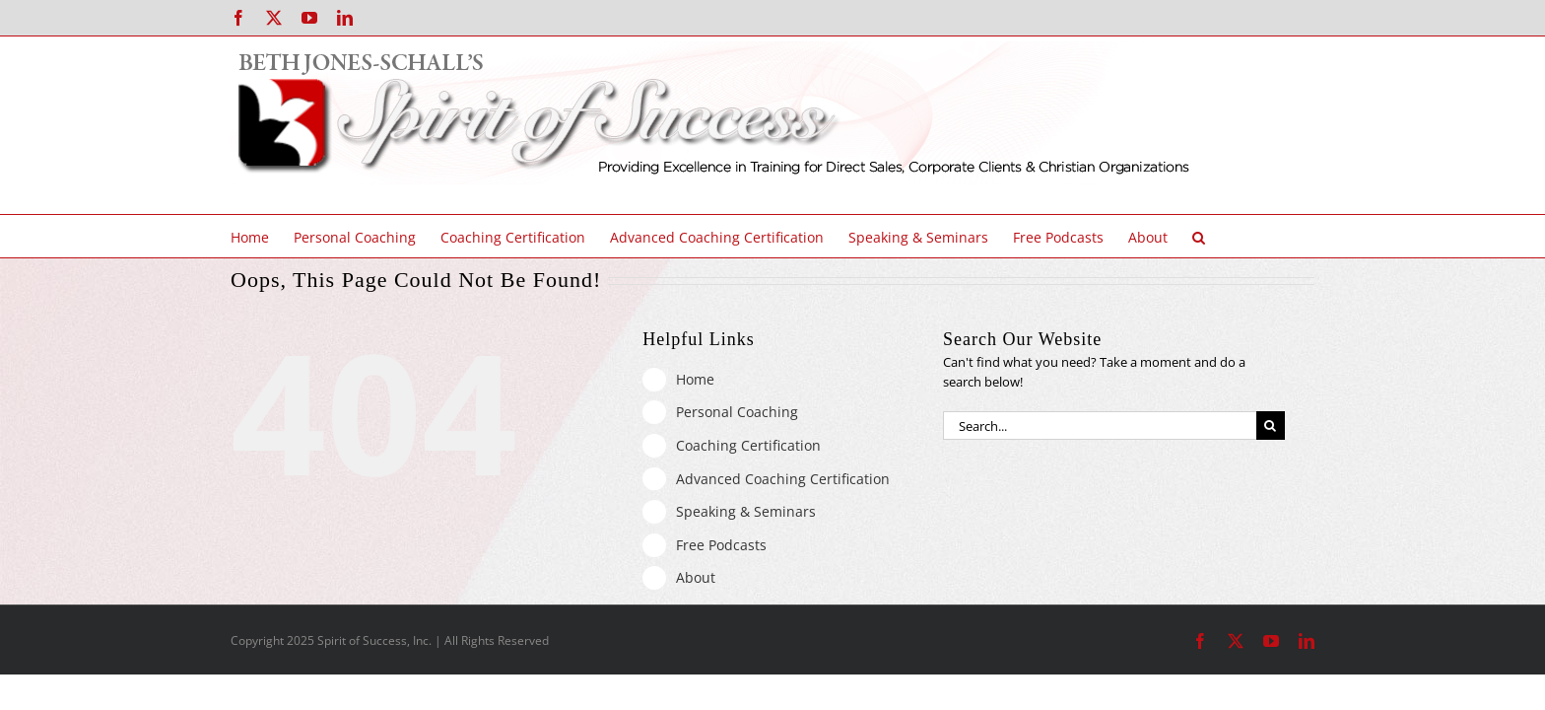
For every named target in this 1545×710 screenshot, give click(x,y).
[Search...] (1099, 425)
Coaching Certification (748, 445)
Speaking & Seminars (746, 511)
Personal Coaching (737, 411)
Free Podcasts (721, 544)
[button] (1240, 236)
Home (695, 379)
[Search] (1270, 425)
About (695, 577)
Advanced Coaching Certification (783, 478)
